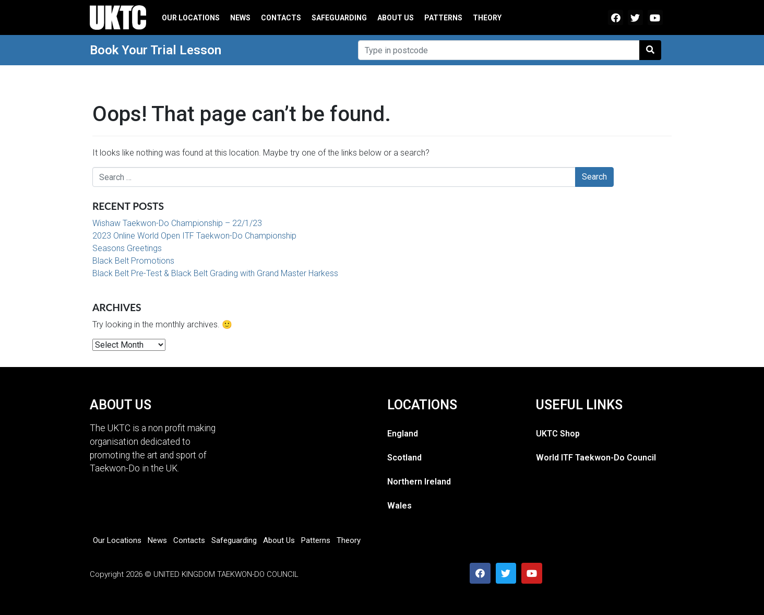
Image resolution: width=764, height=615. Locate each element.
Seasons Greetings (127, 248)
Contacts (281, 18)
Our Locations (191, 18)
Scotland (404, 458)
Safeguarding (339, 18)
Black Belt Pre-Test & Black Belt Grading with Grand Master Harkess (215, 273)
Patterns (443, 18)
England (402, 434)
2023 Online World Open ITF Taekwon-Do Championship (194, 236)
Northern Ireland (419, 482)
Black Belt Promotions (133, 261)
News (240, 18)
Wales (399, 506)
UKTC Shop (558, 434)
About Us (395, 18)
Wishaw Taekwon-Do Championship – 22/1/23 (177, 223)
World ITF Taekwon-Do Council (596, 458)
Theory (487, 18)
